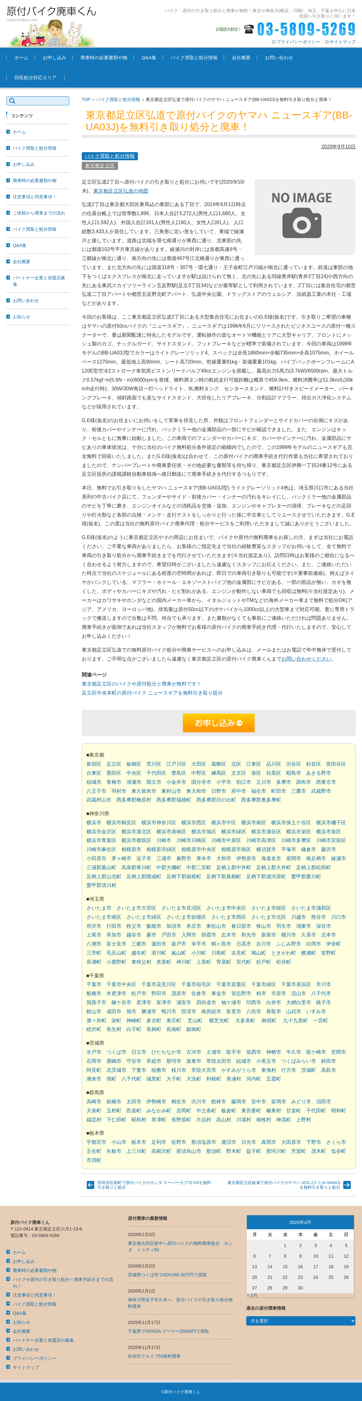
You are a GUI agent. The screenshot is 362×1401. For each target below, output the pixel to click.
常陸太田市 (218, 1061)
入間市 (188, 934)
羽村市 (118, 791)
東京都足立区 (100, 165)
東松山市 (216, 926)
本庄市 (193, 926)
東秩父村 (141, 962)
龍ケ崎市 (316, 1052)
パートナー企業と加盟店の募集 (43, 1340)
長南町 (173, 1029)
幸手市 (198, 943)
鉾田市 (328, 1061)
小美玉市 (266, 1061)
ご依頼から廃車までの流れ (39, 212)
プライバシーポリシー (298, 41)
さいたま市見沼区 (181, 908)
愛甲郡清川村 (101, 885)
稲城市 (93, 782)
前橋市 (113, 1101)
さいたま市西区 (228, 917)
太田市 (133, 1101)
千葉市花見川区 (158, 984)
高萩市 (328, 1070)
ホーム (21, 57)
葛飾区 (218, 764)
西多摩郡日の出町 (216, 799)
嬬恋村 (93, 1119)
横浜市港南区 (171, 831)
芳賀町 (298, 1151)
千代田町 (316, 1110)
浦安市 (183, 1002)
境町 (111, 1078)
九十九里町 (295, 1020)
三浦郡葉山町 (101, 867)
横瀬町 (308, 953)
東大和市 (196, 791)
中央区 (133, 773)
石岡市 (93, 1061)
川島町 (218, 953)
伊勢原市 (246, 858)
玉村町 (113, 1110)
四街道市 (206, 1002)
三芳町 (93, 953)
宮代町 (243, 962)
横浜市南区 (253, 822)
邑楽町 (133, 1110)
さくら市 (336, 1142)
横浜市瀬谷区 (266, 831)
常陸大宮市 (203, 1070)
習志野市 (241, 993)
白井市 (273, 1002)
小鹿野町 (116, 962)
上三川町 (136, 1151)
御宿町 (269, 1020)
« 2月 (252, 1295)
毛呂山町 (116, 953)
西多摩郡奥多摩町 (261, 799)
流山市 (298, 993)
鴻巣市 (303, 926)
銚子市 (323, 1002)
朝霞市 (208, 934)
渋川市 (198, 1101)
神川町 (183, 962)
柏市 (261, 993)
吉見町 (238, 953)
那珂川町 (276, 1151)
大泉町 (93, 1110)
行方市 (288, 1070)
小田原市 (96, 858)
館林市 (218, 1101)
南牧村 (263, 1119)
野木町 (233, 1151)
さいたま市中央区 (226, 908)
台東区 (93, 773)
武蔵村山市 (98, 799)
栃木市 (138, 1142)
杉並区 (313, 764)
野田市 (158, 993)
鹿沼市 (228, 1142)
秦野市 (183, 858)
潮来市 (93, 1078)
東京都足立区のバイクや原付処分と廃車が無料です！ (142, 683)
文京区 (238, 773)
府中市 (238, 791)
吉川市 (263, 943)
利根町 (213, 1078)
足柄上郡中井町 (233, 867)
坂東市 (193, 1061)
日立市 (138, 1052)
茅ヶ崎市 (121, 858)
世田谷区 (336, 764)
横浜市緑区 (233, 831)
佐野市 (178, 1142)
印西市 (253, 1002)
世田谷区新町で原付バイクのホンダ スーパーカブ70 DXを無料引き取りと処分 (154, 1185)
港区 (256, 773)
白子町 (133, 1029)
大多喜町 (245, 1020)
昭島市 (293, 773)
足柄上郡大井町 (273, 867)
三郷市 (138, 943)
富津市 (163, 1002)
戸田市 (168, 934)
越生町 (138, 953)
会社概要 (241, 57)
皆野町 (328, 953)
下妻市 (138, 1070)
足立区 (113, 764)
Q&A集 (149, 57)
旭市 (131, 1011)
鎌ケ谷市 (121, 1002)
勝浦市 (148, 1011)
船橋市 (93, 993)
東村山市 (171, 791)
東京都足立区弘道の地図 (120, 191)
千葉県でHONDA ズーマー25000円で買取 (168, 1331)
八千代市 (321, 993)
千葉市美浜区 (296, 984)
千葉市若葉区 (231, 984)
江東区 (253, 764)
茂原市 (178, 993)
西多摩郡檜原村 (133, 799)
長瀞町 (93, 962)
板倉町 (228, 1110)
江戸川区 (176, 764)
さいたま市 (98, 908)
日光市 (248, 1142)
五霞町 (273, 1078)
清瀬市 (133, 782)
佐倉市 (198, 993)
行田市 (113, 926)
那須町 (213, 1151)
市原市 (278, 993)
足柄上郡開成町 (143, 876)
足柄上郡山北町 (103, 876)
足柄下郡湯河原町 (266, 876)
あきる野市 (318, 773)
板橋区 (133, 764)
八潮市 (93, 943)
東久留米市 (143, 791)
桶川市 (288, 934)
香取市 (273, 1011)
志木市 (228, 934)
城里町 (153, 1078)
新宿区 (93, 764)
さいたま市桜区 (268, 908)
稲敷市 (158, 1070)
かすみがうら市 (238, 1070)
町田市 (278, 791)
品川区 (273, 764)
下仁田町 (116, 1119)
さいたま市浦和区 (311, 908)
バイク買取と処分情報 (194, 57)
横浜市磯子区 (331, 822)
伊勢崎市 (156, 1101)
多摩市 (283, 782)
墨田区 (113, 773)
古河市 (193, 1052)
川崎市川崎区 (191, 840)
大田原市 (291, 1142)
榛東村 (273, 1110)
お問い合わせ (279, 57)
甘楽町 (293, 1110)
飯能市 (153, 926)
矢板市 (113, 1151)
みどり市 (301, 1101)
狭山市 (263, 926)
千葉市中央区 (121, 984)
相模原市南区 (236, 849)
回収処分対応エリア (35, 77)
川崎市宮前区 (331, 840)
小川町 (198, 953)
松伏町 (283, 962)
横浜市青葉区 (101, 840)
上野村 (303, 1119)
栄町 (116, 1020)
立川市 (263, 782)
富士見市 (116, 943)
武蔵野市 (321, 791)
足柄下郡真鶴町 (223, 876)
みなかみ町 (158, 1110)
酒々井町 (96, 1020)
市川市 (323, 984)
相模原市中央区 (198, 849)
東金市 (218, 993)
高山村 (223, 1119)
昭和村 (138, 1119)
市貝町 (93, 1160)
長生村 (113, 1029)
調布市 (303, 782)
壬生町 (93, 1151)
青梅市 (113, 782)
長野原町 (181, 1119)
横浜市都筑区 (136, 840)
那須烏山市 (188, 1151)
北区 (236, 764)
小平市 (223, 782)
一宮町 (320, 1020)
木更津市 (116, 993)
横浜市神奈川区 (158, 822)
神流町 (283, 1119)
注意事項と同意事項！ (34, 196)
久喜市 (308, 934)
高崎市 (93, 1101)
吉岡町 (183, 1110)
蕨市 (151, 934)
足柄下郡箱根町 (183, 876)
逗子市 (143, 858)
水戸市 (93, 1052)
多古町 (153, 1020)
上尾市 (93, 934)
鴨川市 (168, 1011)
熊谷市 (318, 917)
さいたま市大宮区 (136, 908)
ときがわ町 (283, 953)
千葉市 (93, 984)
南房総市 (211, 1011)
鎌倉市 (308, 849)
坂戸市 (178, 943)
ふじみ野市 (288, 943)
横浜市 (93, 822)
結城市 (243, 1061)
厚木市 (203, 858)
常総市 (153, 1061)
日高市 (243, 943)
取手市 (233, 1052)
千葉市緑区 (263, 984)
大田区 (198, 764)
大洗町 (193, 1078)
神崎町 (133, 1020)
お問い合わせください (306, 659)
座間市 (293, 858)
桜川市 (178, 1070)
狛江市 (243, 782)
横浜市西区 (193, 822)
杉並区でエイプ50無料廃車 (154, 1356)
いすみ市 (316, 1011)
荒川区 (153, 764)
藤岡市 (238, 1101)
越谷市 (133, 934)
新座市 (268, 934)
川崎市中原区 (226, 840)
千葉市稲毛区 (196, 984)
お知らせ (21, 316)
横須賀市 (266, 849)
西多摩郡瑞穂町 (173, 799)
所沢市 (93, 926)
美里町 (163, 962)
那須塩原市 (203, 1142)
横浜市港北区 (136, 831)
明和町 (338, 1110)
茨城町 (308, 1070)
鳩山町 (258, 953)
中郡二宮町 (198, 867)
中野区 (198, 773)
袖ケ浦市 (231, 1002)
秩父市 (133, 926)
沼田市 (323, 1101)
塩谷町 (338, 1151)
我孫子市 (96, 1002)
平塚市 (288, 849)
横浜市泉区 (328, 831)
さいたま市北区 (268, 917)
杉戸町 (263, 962)
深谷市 (323, 926)
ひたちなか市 (166, 1052)
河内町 (253, 1078)
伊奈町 (333, 943)
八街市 (253, 1011)
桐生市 (178, 1101)
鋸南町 (193, 1029)
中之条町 (206, 1110)
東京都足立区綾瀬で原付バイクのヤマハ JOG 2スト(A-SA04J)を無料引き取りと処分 (283, 1185)
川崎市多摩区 (296, 840)
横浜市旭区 (203, 831)
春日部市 (241, 926)
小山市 (118, 1142)
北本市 (328, 934)
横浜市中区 (223, 822)
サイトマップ (343, 41)
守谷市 (133, 1061)
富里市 (233, 1011)
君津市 (143, 1002)
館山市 (93, 1011)
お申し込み (54, 57)
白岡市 (313, 943)
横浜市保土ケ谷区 (291, 822)
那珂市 (173, 1061)
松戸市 (138, 993)
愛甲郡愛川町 (306, 876)
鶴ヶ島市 (221, 943)
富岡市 (278, 1101)
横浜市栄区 (298, 831)
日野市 (218, 791)
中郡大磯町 (168, 867)
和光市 (248, 934)
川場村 (243, 1119)
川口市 (338, 917)
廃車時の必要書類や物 (104, 57)
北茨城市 (116, 1070)
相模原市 (131, 849)
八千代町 (131, 1078)
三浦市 (163, 858)
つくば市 (116, 1052)
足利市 (158, 1142)
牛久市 (293, 1052)
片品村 (203, 1119)
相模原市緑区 (161, 849)
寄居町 (223, 962)
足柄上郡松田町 (313, 867)
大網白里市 (298, 1002)
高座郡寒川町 (136, 867)
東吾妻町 (251, 1110)
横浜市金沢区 (101, 831)
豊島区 (178, 773)
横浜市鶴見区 (121, 822)
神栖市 (273, 1052)
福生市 (258, 791)
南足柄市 (316, 858)
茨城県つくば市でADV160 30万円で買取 (167, 1274)
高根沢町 (161, 1151)
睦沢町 (93, 1029)
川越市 (298, 917)
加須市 (173, 926)
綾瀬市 (338, 858)
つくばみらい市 (298, 1061)
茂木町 (318, 1151)
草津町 (158, 1119)
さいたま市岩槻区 (186, 917)
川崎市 (163, 840)
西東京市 (326, 782)
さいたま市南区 (103, 917)
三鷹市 (298, 791)
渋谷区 (293, 764)
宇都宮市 (96, 1142)
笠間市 (338, 1052)
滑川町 (158, 953)
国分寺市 (201, 782)
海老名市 (271, 858)
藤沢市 (328, 849)
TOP (86, 99)
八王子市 (96, 791)
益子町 (253, 1151)
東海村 (268, 1070)
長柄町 (153, 1029)
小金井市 (176, 782)
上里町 (203, 962)
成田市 (113, 1011)
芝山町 (195, 1020)
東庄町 (173, 1020)
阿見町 (93, 1070)
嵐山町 (178, 953)
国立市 (153, 782)
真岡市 (268, 1142)
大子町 (173, 1078)
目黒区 (273, 773)
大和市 (223, 858)
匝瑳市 (188, 1011)
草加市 (113, 934)
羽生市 (283, 926)
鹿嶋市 (113, 1061)
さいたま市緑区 (143, 917)
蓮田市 (158, 943)
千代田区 (156, 773)
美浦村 (233, 1078)
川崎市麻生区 (101, 849)
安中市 (258, 1101)
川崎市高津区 (261, 840)
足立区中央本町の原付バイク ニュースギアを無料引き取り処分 (152, 693)
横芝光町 (219, 1020)
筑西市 (253, 1052)
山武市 (293, 1011)
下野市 (313, 1142)
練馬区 (218, 773)
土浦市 (213, 1052)
